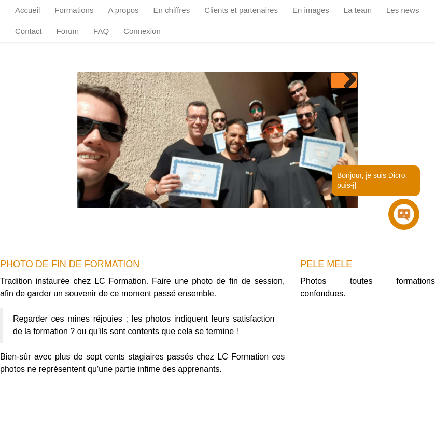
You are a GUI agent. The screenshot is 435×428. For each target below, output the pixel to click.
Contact (28, 30)
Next (349, 80)
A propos (123, 10)
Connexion (142, 30)
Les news (402, 10)
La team (358, 10)
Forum (68, 30)
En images (310, 10)
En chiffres (171, 10)
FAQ (101, 30)
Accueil (27, 10)
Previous (338, 80)
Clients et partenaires (241, 10)
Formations (73, 10)
